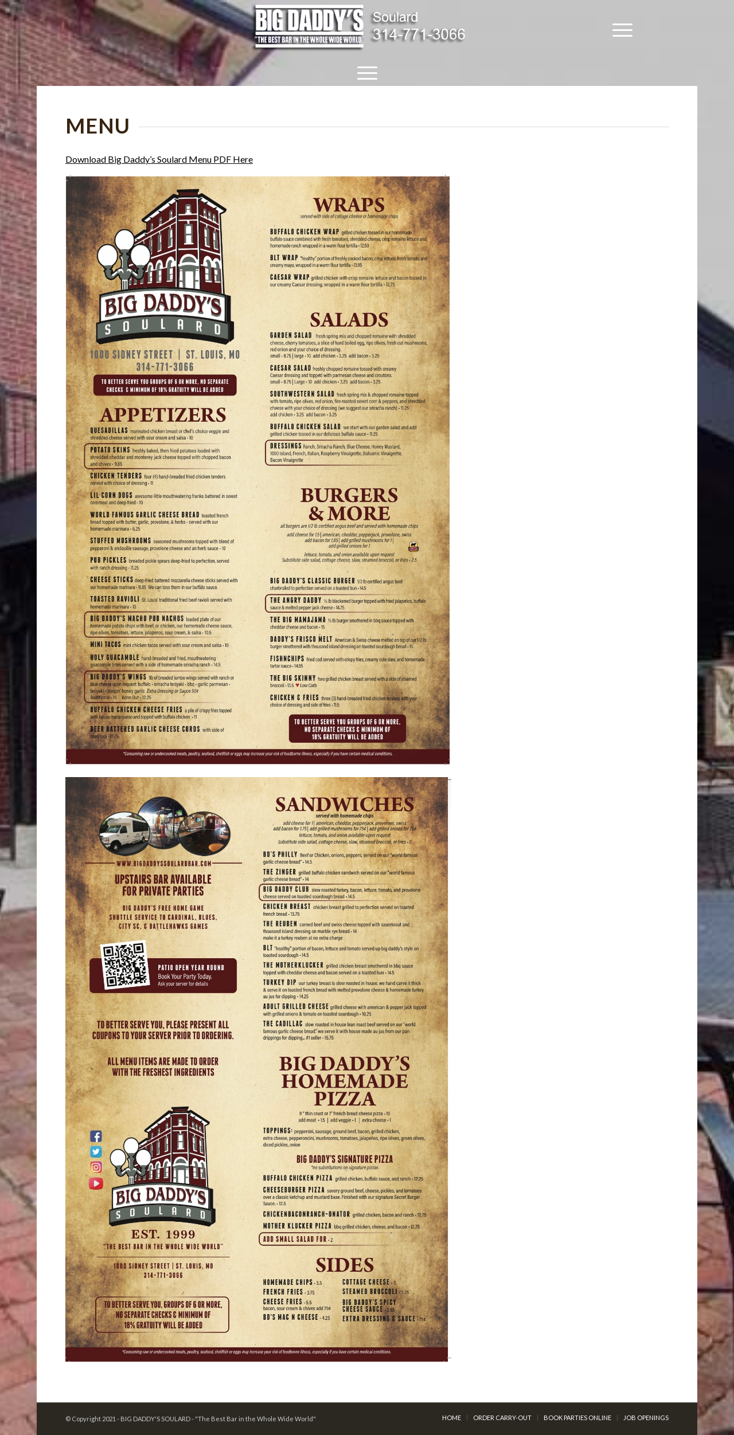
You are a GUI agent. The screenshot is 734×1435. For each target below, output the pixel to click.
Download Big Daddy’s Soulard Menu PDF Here (159, 159)
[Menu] (622, 28)
